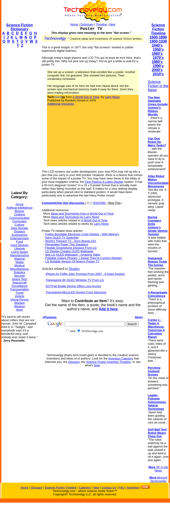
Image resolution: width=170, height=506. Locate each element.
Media (19, 262)
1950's (158, 49)
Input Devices (20, 245)
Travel (19, 292)
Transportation (19, 289)
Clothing (19, 214)
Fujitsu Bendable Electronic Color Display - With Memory (82, 234)
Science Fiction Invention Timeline (108, 362)
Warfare (19, 303)
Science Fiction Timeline (158, 29)
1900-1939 (158, 41)
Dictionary (87, 24)
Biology (19, 211)
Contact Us (109, 487)
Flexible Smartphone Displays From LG (71, 247)
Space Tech (19, 279)
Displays (19, 231)
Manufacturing (19, 255)
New (112, 24)
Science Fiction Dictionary (19, 27)
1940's (157, 45)
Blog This (114, 203)
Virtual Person (19, 299)
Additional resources (60, 103)
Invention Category (120, 358)
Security (19, 275)
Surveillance (20, 286)
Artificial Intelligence (20, 207)
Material (19, 258)
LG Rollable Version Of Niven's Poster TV (72, 261)
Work (19, 309)
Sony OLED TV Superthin (62, 237)
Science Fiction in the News (158, 86)
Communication (19, 218)
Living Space (19, 252)
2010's (158, 74)
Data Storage (19, 228)
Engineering (19, 235)
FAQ (121, 487)
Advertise (133, 487)
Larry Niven (112, 97)
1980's (157, 62)
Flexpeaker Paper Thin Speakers (66, 244)
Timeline (101, 24)
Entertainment (19, 238)
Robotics (19, 272)
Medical (20, 265)
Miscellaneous (19, 269)
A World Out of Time (94, 220)
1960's (157, 54)
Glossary (74, 362)
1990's (158, 66)
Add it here (108, 309)
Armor (19, 204)
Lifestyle (19, 248)
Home (74, 24)
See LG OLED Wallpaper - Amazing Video (72, 254)
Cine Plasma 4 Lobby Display (104, 181)
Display (74, 269)
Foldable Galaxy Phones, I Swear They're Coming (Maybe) (83, 258)
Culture (19, 224)
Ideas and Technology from (82, 213)
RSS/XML (99, 203)
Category (85, 487)
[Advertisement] (19, 119)
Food (19, 241)
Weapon (19, 306)
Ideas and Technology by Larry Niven (75, 217)
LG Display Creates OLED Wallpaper (69, 251)
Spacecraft (19, 282)
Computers (19, 221)
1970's (158, 58)
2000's (157, 70)
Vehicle (19, 296)
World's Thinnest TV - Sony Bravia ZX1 (70, 241)
